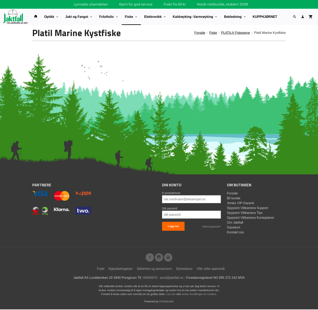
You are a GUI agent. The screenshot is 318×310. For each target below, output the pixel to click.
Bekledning (233, 16)
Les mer (171, 294)
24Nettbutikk (166, 302)
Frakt (100, 269)
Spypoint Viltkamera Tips (245, 213)
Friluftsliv (106, 16)
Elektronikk (153, 16)
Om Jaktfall (235, 222)
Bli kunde (233, 198)
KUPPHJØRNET (265, 16)
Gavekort (233, 227)
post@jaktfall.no (171, 278)
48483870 (150, 278)
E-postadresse (171, 193)
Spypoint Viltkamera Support (247, 208)
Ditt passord (169, 208)
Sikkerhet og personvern (154, 269)
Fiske (129, 16)
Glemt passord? (211, 226)
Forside (199, 32)
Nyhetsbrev (184, 269)
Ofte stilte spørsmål (211, 269)
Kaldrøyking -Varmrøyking (193, 16)
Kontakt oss (235, 232)
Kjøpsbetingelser (121, 269)
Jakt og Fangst (76, 16)
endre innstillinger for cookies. (199, 294)
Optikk (49, 16)
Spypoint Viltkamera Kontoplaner (250, 217)
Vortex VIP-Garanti (240, 203)
